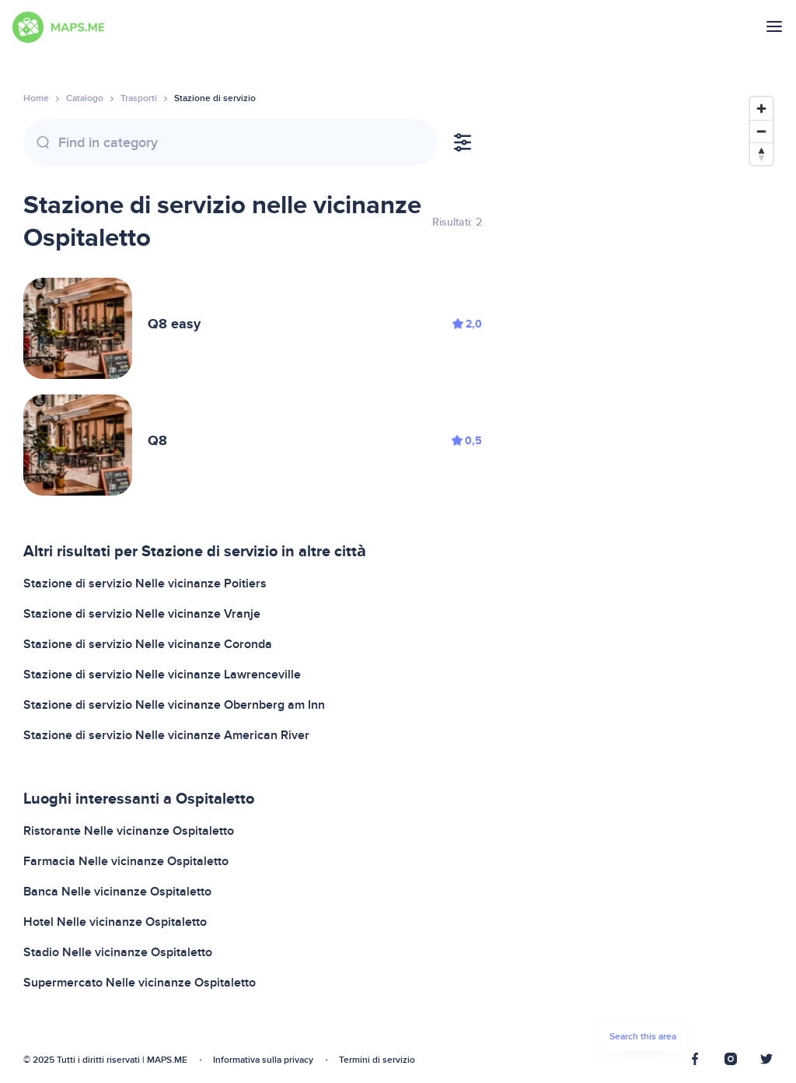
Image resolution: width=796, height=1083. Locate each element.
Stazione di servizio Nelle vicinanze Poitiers (145, 583)
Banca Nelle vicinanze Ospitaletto (117, 891)
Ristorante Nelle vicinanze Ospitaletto (128, 831)
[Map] (642, 578)
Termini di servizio (377, 1060)
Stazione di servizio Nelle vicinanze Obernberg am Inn (174, 705)
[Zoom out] (761, 131)
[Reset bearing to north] (761, 153)
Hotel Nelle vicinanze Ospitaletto (115, 922)
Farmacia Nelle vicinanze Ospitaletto (126, 861)
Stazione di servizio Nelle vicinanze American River (166, 735)
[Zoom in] (761, 108)
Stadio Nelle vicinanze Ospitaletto (117, 952)
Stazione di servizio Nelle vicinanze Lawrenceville (162, 674)
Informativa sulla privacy (263, 1060)
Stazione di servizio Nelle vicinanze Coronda (147, 644)
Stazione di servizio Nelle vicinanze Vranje (141, 614)
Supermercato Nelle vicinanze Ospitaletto (139, 982)
